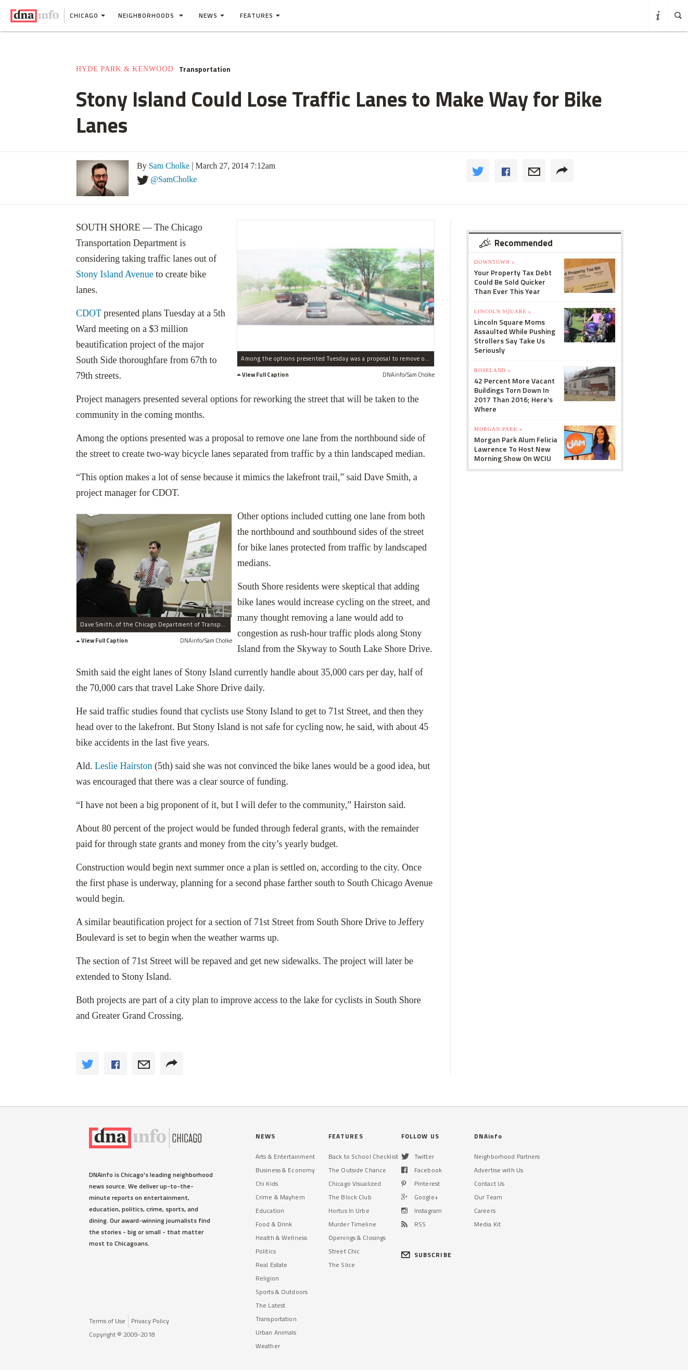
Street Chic (344, 1251)
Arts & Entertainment (285, 1156)
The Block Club (350, 1197)
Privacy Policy (150, 1321)
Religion (267, 1278)
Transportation (205, 69)
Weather (268, 1346)
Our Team (488, 1197)
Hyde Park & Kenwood (125, 69)
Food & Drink (274, 1224)
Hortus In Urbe (349, 1210)
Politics (266, 1251)
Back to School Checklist (363, 1156)
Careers (484, 1210)
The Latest (270, 1305)
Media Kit (487, 1224)
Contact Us (489, 1183)
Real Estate (271, 1265)
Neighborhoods (150, 15)
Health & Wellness (281, 1238)
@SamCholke (173, 179)
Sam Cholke (169, 165)
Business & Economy (285, 1170)
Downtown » (494, 262)
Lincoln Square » (502, 311)
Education (270, 1210)
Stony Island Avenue (115, 274)
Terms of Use (107, 1321)
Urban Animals (276, 1332)
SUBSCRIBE (426, 1255)
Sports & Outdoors (282, 1292)
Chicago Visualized (354, 1183)
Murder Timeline (352, 1224)
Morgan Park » (498, 429)
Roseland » (492, 370)
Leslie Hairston (123, 766)
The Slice (341, 1265)
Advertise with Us (498, 1170)
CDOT (88, 313)
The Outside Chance (357, 1170)
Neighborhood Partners (507, 1156)
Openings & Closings (357, 1238)
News (211, 15)
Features (260, 15)
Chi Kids (267, 1183)
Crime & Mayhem (280, 1197)
